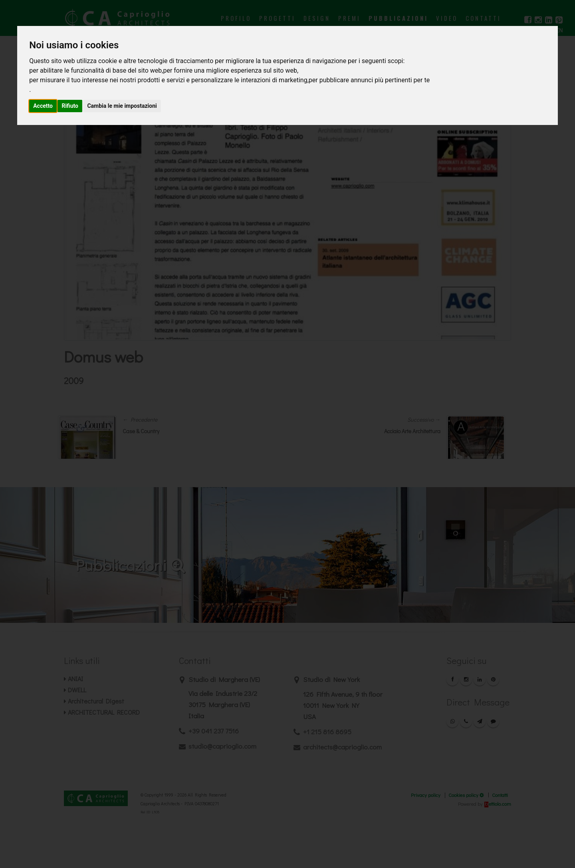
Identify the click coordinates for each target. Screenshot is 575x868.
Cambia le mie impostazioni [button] (122, 106)
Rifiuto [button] (69, 106)
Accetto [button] (43, 106)
